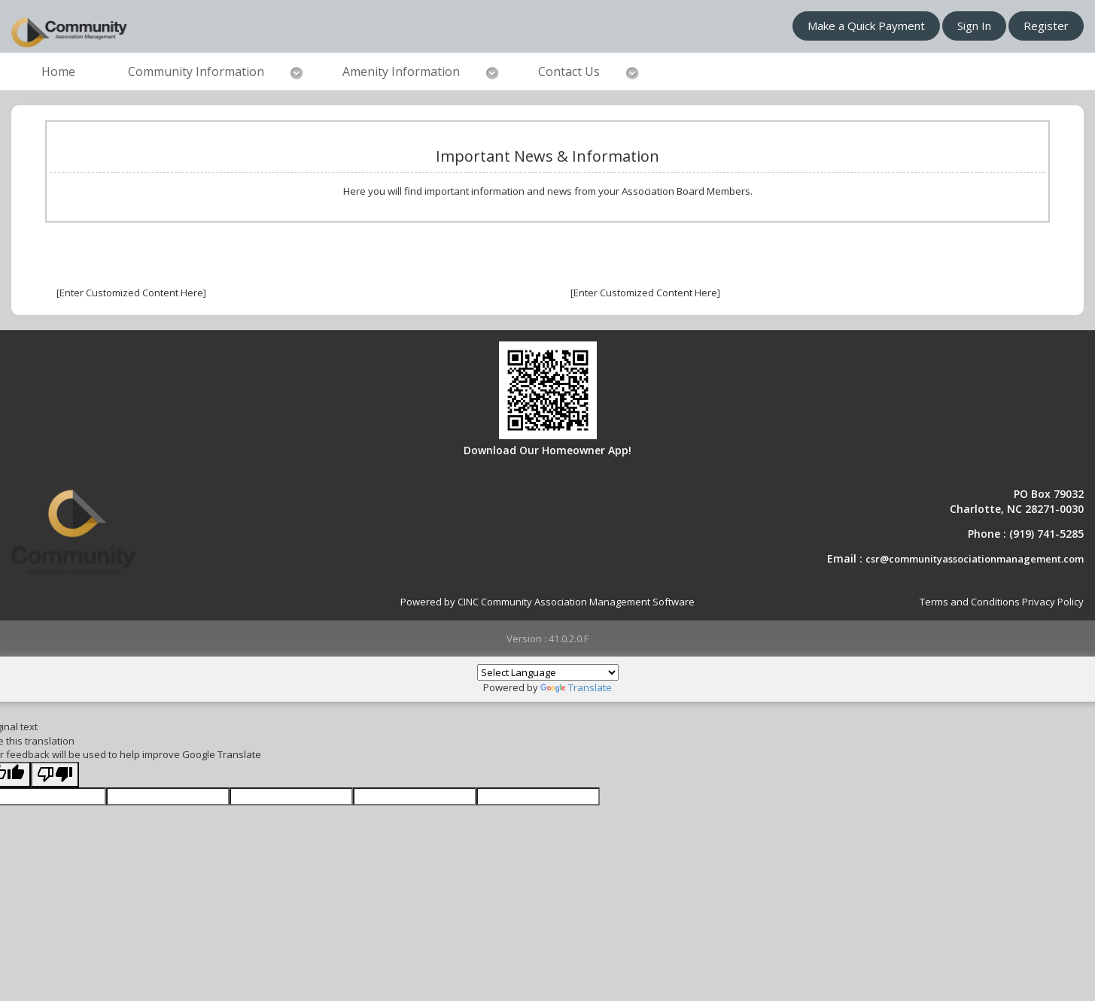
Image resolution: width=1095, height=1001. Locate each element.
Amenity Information (401, 71)
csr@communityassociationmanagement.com (974, 559)
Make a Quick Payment (866, 25)
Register (1046, 25)
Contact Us (569, 71)
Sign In (974, 25)
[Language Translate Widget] (548, 672)
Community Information (196, 71)
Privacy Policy (1053, 601)
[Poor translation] (55, 775)
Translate (576, 687)
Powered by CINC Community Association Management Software (547, 601)
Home (58, 71)
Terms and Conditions (970, 601)
